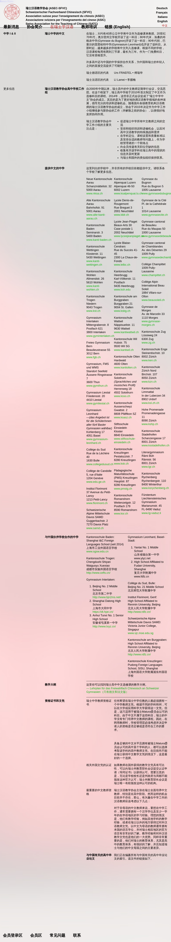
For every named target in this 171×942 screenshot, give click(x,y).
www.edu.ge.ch (95, 481)
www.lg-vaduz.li (151, 513)
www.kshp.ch (150, 424)
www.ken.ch (149, 360)
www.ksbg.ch (122, 310)
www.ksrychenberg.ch (155, 488)
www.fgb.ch (93, 357)
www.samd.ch (95, 528)
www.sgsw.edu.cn (97, 551)
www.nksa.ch (94, 193)
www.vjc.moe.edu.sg (140, 633)
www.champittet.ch (153, 275)
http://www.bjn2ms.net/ (107, 597)
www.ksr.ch (121, 513)
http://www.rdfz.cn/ (139, 611)
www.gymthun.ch (96, 385)
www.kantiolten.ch (125, 367)
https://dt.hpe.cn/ (103, 611)
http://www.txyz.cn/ (104, 626)
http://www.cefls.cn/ (98, 572)
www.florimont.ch (96, 503)
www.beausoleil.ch (153, 300)
